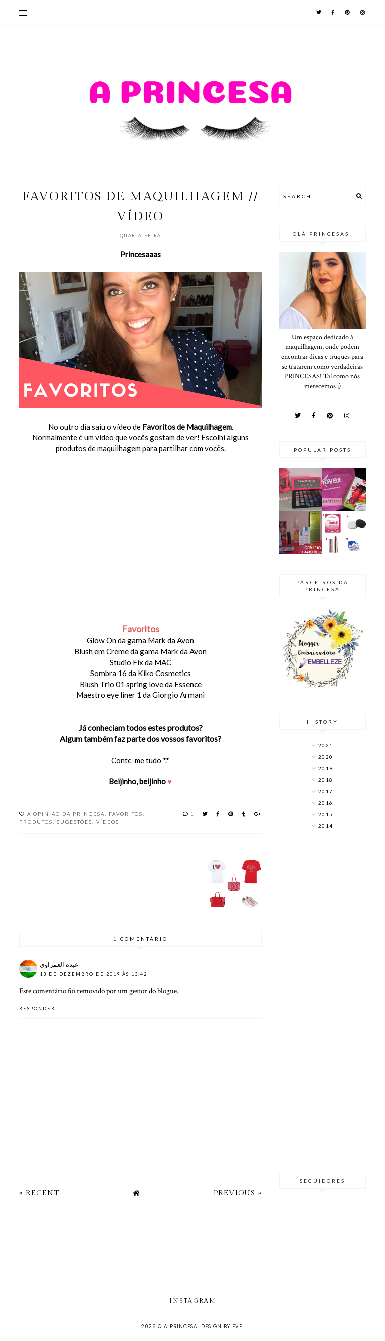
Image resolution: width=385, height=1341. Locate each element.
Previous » (238, 1193)
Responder (37, 1008)
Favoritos (126, 814)
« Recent (39, 1193)
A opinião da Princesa (66, 814)
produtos (36, 822)
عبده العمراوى (59, 964)
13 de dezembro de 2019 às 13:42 (93, 974)
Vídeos (107, 822)
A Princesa (181, 1326)
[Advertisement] (322, 1002)
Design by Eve (221, 1326)
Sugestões (74, 822)
